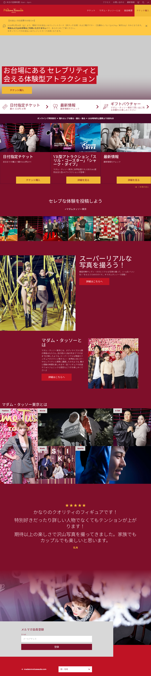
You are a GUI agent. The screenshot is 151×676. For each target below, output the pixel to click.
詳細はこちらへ (94, 281)
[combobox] (75, 669)
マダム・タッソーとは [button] (109, 10)
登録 (56, 646)
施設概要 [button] (128, 10)
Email (23, 634)
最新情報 (131, 2)
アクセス (106, 2)
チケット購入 (142, 10)
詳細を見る (83, 180)
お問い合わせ (118, 2)
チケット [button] (91, 10)
